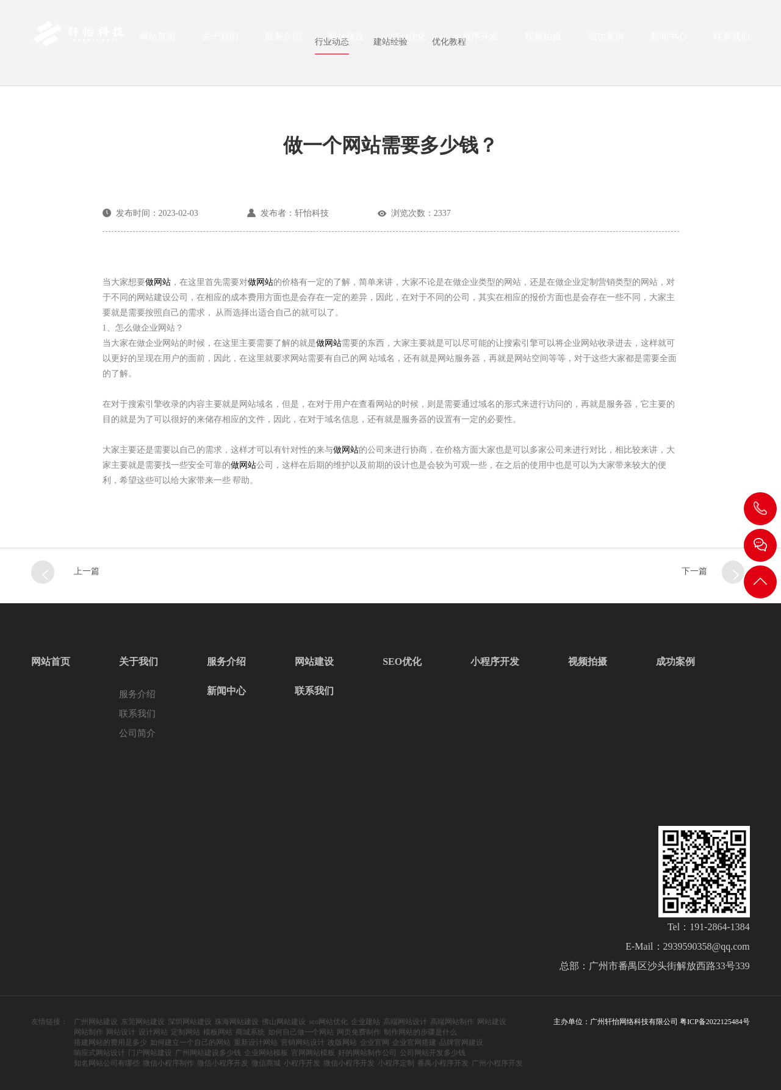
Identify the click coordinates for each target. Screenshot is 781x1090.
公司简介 (137, 733)
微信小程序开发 (222, 1063)
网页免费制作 (359, 1032)
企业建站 (365, 1021)
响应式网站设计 (99, 1053)
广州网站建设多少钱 (208, 1053)
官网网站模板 (313, 1053)
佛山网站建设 (284, 1021)
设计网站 (153, 1032)
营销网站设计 (303, 1042)
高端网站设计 (405, 1021)
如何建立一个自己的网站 (190, 1042)
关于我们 (220, 40)
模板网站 (217, 1032)
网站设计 (120, 1032)
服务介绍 (283, 40)
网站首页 (157, 40)
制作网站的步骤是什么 (420, 1032)
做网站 (158, 282)
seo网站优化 (328, 1021)
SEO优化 (408, 40)
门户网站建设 (150, 1053)
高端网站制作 (452, 1021)
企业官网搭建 (414, 1042)
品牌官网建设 (461, 1042)
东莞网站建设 (143, 1021)
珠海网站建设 (237, 1021)
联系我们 (731, 40)
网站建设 (346, 40)
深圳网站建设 (190, 1021)
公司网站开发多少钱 (433, 1053)
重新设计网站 (256, 1042)
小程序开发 (475, 40)
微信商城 (266, 1063)
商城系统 (250, 1032)
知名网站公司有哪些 (107, 1063)
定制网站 (185, 1032)
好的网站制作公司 (367, 1053)
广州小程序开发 (497, 1063)
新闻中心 (668, 40)
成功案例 (606, 40)
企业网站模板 (266, 1053)
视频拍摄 (543, 40)
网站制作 (88, 1032)
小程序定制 (396, 1063)
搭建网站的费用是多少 (110, 1042)
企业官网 (374, 1042)
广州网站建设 (96, 1021)
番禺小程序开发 (443, 1063)
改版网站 (342, 1042)
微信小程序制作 (168, 1063)
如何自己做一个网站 (301, 1032)
